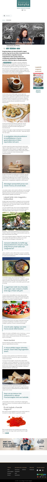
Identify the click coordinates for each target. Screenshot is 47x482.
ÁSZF (16, 473)
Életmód (9, 475)
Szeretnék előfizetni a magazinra (38, 91)
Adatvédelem (17, 475)
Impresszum (17, 469)
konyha (18, 48)
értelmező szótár (7, 62)
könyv (7, 48)
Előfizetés (24, 469)
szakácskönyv (13, 48)
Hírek (8, 469)
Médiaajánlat (17, 471)
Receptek (9, 473)
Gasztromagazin (10, 471)
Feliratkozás (32, 469)
